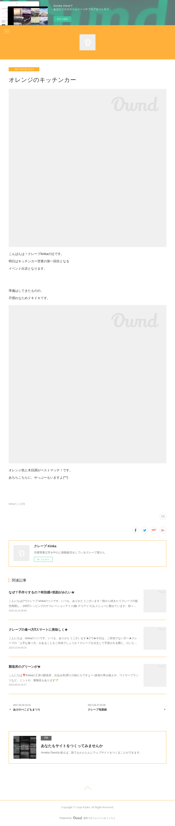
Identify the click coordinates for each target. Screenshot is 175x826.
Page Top (87, 788)
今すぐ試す (62, 19)
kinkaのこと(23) (17, 504)
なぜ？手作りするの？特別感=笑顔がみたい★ (41, 592)
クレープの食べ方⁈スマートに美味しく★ (38, 629)
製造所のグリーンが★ (25, 666)
